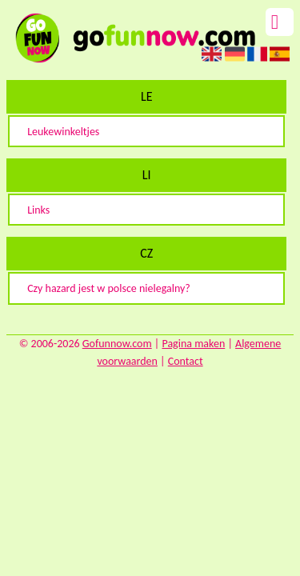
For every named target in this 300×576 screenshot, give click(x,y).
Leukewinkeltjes (63, 131)
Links (38, 210)
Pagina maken (193, 343)
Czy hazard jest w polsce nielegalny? (108, 288)
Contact (185, 361)
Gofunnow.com (117, 343)
